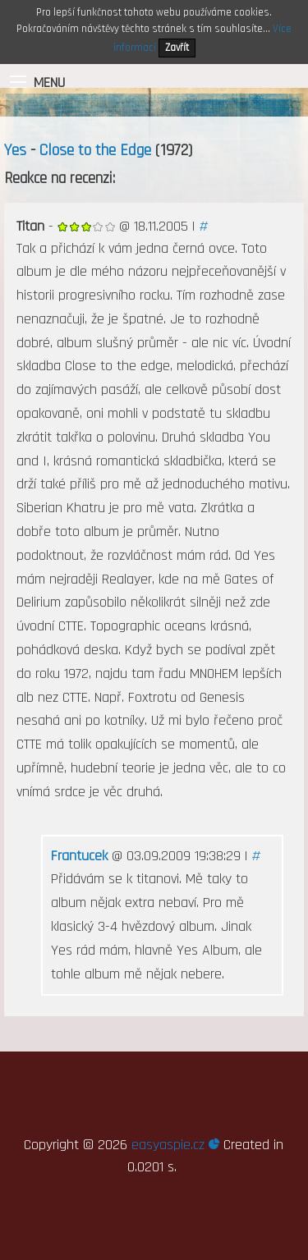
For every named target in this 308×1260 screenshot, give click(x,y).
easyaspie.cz (175, 1144)
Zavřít (177, 47)
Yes (15, 150)
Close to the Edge (95, 150)
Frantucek (79, 855)
